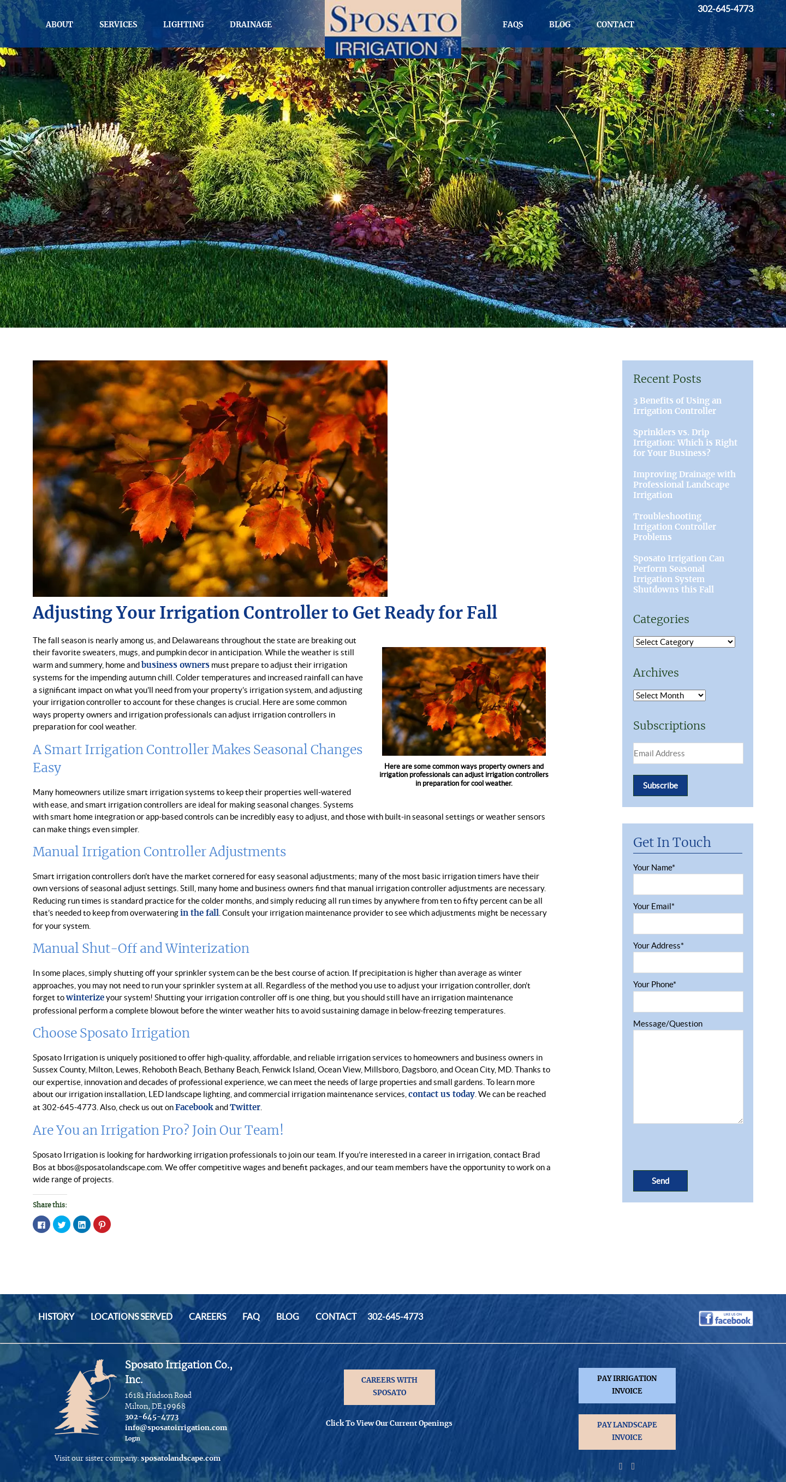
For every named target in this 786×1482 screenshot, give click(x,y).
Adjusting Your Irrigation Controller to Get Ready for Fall (265, 614)
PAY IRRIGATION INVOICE (627, 1385)
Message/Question (687, 1072)
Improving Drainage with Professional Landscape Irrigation (684, 485)
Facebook (195, 1108)
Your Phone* (687, 993)
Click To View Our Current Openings (389, 1423)
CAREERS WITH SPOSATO (389, 1387)
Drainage (251, 25)
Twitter (245, 1108)
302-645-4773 (725, 9)
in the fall (199, 913)
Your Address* (687, 954)
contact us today (441, 1094)
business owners (175, 665)
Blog (559, 25)
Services (118, 25)
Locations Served (131, 1316)
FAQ (251, 1316)
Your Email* (687, 915)
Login (132, 1439)
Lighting (183, 25)
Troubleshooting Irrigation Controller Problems (674, 527)
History (56, 1316)
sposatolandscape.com (181, 1458)
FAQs (513, 25)
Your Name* (687, 876)
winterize (85, 998)
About (59, 25)
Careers (207, 1316)
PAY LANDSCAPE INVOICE (627, 1432)
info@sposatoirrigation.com (176, 1428)
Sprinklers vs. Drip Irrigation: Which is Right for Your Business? (685, 443)
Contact (615, 25)
